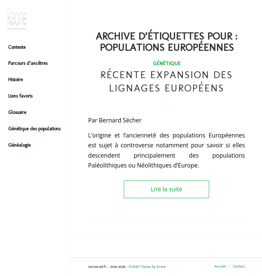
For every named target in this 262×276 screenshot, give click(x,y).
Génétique (166, 63)
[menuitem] (35, 48)
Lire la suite (166, 189)
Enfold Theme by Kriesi (147, 266)
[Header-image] (35, 18)
